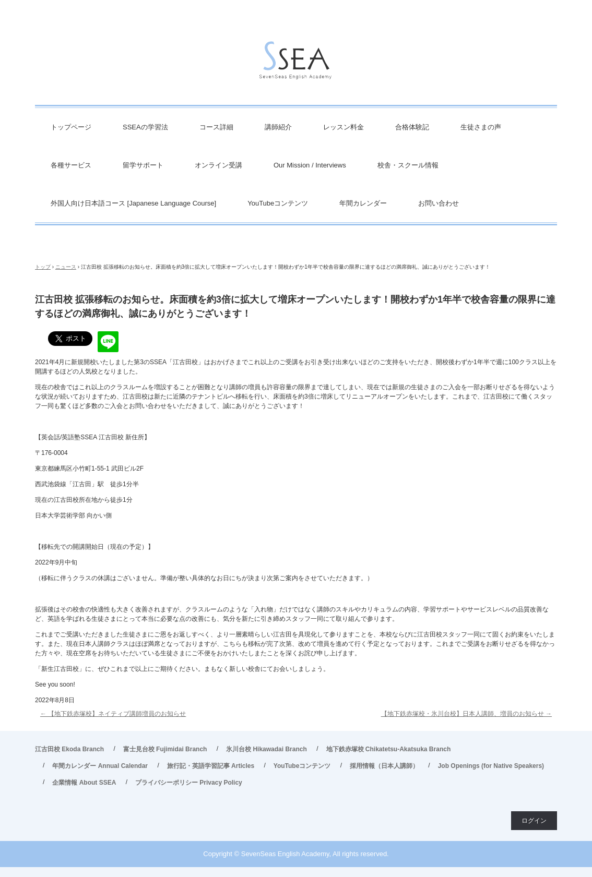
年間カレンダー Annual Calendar (100, 766)
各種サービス (71, 165)
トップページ (71, 127)
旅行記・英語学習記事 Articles (210, 766)
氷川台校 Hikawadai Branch (266, 749)
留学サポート (143, 165)
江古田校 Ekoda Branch (69, 749)
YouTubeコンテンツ (277, 203)
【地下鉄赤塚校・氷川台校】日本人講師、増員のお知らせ (466, 713)
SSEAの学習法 (145, 127)
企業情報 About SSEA (84, 782)
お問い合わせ (438, 203)
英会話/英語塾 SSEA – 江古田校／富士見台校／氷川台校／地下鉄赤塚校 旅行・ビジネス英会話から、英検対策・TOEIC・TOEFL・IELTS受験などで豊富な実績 (296, 63)
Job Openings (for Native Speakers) (491, 766)
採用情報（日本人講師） (384, 766)
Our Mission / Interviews (310, 165)
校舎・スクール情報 (408, 165)
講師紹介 (278, 127)
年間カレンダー (363, 203)
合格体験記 (412, 127)
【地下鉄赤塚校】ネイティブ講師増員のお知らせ (113, 713)
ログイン (534, 820)
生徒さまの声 (480, 127)
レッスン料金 (343, 127)
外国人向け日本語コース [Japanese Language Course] (133, 203)
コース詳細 (216, 127)
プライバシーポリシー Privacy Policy (188, 782)
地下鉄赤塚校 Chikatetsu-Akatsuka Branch (388, 749)
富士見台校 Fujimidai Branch (165, 749)
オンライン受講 (218, 165)
